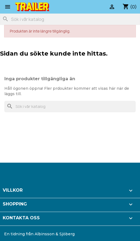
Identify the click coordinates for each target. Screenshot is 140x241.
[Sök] (70, 19)
